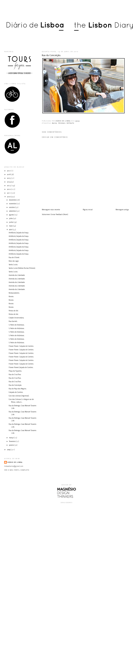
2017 (9, 171)
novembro (13, 204)
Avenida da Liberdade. (17, 275)
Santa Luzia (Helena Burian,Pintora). (22, 268)
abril (11, 230)
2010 (9, 197)
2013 (9, 186)
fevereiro (12, 441)
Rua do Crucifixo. (15, 375)
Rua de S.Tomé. (14, 258)
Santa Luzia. (13, 265)
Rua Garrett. (13, 321)
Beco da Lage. (14, 261)
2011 (9, 193)
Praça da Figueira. (15, 371)
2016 (9, 175)
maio (11, 226)
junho (11, 222)
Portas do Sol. (13, 311)
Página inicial (88, 210)
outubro (12, 207)
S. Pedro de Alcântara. (16, 325)
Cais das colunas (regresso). (19, 396)
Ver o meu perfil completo (16, 470)
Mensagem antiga (122, 210)
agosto (11, 215)
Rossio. (11, 297)
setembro (12, 211)
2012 (9, 189)
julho (11, 219)
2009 (9, 450)
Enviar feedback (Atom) (59, 214)
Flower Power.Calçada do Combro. (21, 367)
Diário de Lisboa (14, 462)
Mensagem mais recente (51, 210)
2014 (9, 182)
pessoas (61, 123)
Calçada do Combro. (16, 392)
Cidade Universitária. (16, 318)
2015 (9, 178)
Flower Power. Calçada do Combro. (21, 346)
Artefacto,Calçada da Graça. (19, 233)
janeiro (11, 445)
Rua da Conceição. (15, 385)
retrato (70, 123)
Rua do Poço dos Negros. (17, 389)
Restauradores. (14, 293)
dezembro (13, 200)
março (11, 438)
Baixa (54, 123)
